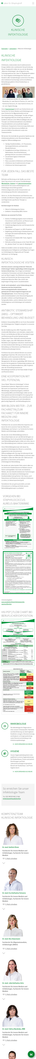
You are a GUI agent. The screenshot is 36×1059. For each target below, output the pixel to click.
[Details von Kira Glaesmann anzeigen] (3, 953)
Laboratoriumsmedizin (24, 183)
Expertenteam (9, 109)
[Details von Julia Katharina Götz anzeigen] (3, 999)
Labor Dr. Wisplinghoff (12, 3)
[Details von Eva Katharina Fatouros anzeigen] (3, 909)
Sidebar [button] (31, 1054)
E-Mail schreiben (11, 858)
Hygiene (12, 183)
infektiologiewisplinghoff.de (12, 799)
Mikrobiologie (5, 183)
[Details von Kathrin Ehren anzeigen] (3, 863)
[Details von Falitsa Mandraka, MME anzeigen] (3, 1045)
